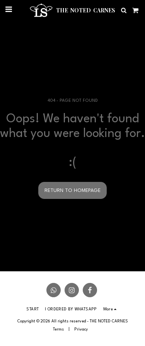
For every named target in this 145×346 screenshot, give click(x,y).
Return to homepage (72, 190)
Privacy (81, 329)
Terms (58, 329)
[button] (8, 10)
